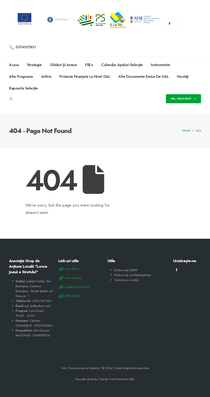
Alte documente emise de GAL (143, 76)
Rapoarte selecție (23, 88)
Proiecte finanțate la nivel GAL (84, 76)
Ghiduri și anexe (63, 65)
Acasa (14, 65)
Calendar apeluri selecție (122, 65)
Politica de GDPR (125, 270)
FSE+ (89, 65)
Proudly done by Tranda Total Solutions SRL (105, 379)
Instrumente (160, 65)
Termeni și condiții (126, 280)
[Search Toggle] (11, 98)
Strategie (34, 65)
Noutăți (182, 76)
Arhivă (46, 76)
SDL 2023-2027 (183, 99)
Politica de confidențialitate (132, 275)
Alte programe (21, 76)
